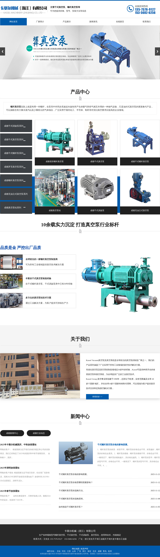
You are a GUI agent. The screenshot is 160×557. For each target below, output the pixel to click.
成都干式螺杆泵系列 (13, 153)
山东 (74, 551)
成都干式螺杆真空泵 (140, 161)
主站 (58, 551)
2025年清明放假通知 (9, 468)
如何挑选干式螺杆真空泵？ (71, 507)
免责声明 (84, 549)
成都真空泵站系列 (12, 207)
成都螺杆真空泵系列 (13, 180)
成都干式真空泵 (97, 161)
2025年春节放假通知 (9, 491)
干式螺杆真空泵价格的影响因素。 (113, 444)
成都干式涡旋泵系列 (13, 126)
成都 (100, 551)
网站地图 (75, 549)
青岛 (105, 551)
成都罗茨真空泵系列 (13, 167)
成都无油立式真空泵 (140, 210)
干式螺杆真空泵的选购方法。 (72, 490)
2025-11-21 (155, 474)
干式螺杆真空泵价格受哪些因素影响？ (76, 482)
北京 (94, 551)
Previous (2, 51)
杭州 (110, 551)
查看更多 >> (97, 397)
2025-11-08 (155, 499)
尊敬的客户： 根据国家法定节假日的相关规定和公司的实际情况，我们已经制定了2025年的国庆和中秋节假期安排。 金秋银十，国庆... (25, 454)
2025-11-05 (155, 507)
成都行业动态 (39, 433)
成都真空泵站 (55, 210)
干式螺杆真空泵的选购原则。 (72, 499)
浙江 (84, 551)
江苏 (69, 551)
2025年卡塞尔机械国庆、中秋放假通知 (18, 444)
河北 (64, 551)
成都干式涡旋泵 (97, 210)
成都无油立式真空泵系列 (16, 194)
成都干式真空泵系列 (13, 139)
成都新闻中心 (12, 433)
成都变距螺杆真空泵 (55, 161)
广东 (79, 551)
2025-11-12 (155, 482)
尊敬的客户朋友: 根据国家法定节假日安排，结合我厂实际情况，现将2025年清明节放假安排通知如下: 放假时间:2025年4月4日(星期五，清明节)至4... (25, 477)
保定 (89, 551)
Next (157, 51)
